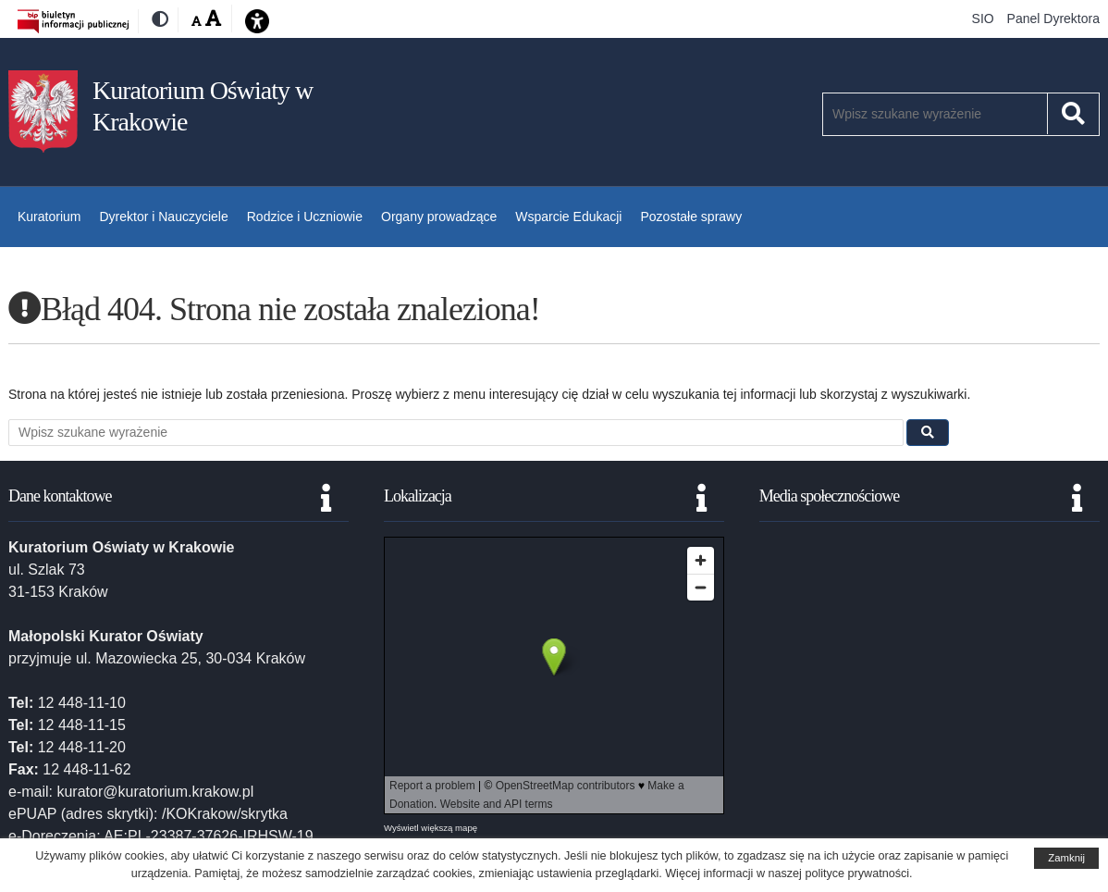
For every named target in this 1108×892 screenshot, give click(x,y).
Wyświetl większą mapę (430, 828)
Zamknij (1066, 857)
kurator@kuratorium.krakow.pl (154, 791)
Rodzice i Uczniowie (305, 216)
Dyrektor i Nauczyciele (163, 216)
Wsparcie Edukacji (568, 216)
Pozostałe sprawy (691, 216)
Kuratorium (49, 216)
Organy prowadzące (439, 216)
